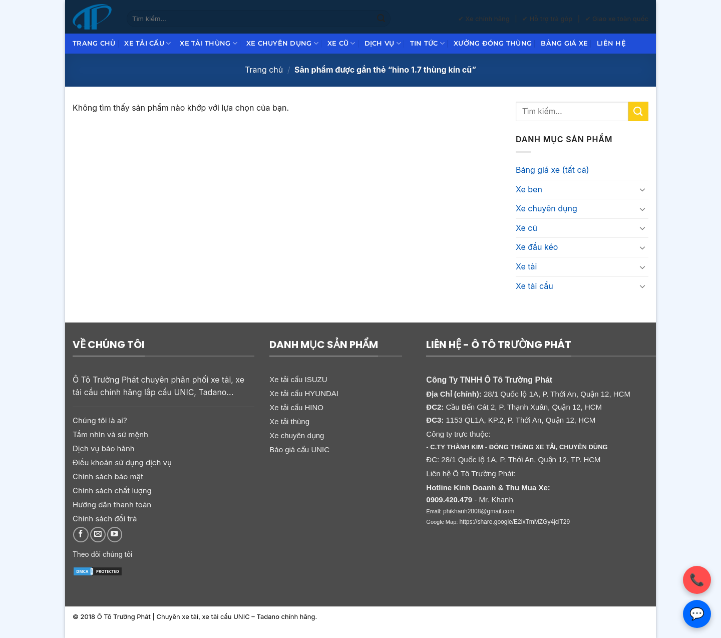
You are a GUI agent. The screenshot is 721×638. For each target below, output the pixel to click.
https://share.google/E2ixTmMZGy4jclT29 (514, 521)
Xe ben (529, 189)
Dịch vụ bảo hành (104, 448)
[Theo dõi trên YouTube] (115, 534)
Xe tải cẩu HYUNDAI (303, 393)
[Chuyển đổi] (642, 189)
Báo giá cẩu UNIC (299, 449)
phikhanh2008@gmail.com (478, 511)
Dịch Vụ (383, 43)
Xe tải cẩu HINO (296, 407)
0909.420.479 (449, 499)
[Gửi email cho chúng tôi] (98, 534)
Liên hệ (611, 43)
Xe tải (526, 266)
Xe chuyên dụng (282, 43)
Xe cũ (341, 43)
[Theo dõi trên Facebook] (81, 534)
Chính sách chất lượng (112, 490)
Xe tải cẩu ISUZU (298, 379)
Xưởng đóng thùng (493, 43)
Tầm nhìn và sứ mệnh (110, 434)
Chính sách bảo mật (108, 476)
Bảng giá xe (564, 43)
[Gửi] (381, 18)
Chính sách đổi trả (105, 518)
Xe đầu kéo (537, 247)
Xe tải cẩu (147, 43)
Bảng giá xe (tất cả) (552, 170)
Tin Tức (427, 43)
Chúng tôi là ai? (100, 420)
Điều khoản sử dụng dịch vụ (122, 462)
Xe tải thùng (208, 43)
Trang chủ (94, 43)
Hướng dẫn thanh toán (112, 504)
